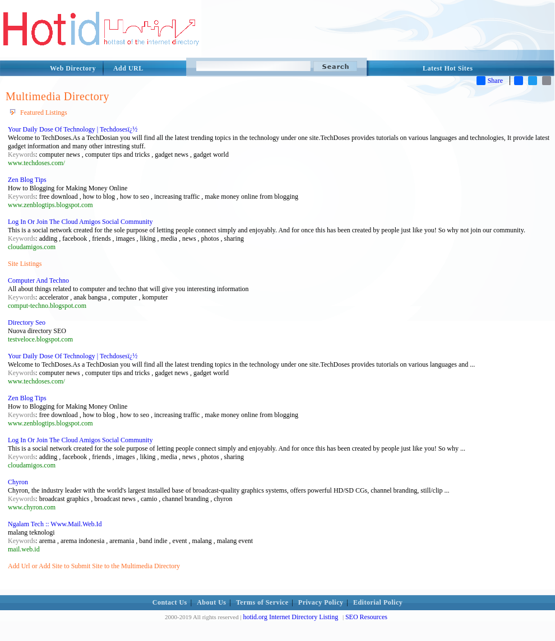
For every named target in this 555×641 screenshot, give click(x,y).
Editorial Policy (378, 602)
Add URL (128, 68)
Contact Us (169, 602)
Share (490, 80)
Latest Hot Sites (448, 68)
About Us (211, 602)
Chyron (18, 482)
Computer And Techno (38, 280)
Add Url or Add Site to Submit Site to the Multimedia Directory (94, 566)
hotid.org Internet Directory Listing (290, 617)
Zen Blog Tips (27, 180)
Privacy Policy (321, 602)
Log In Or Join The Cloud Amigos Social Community (80, 222)
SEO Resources (366, 617)
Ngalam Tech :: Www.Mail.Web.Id (55, 524)
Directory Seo (26, 322)
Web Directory (73, 68)
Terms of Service (262, 602)
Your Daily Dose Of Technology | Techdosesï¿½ (72, 129)
